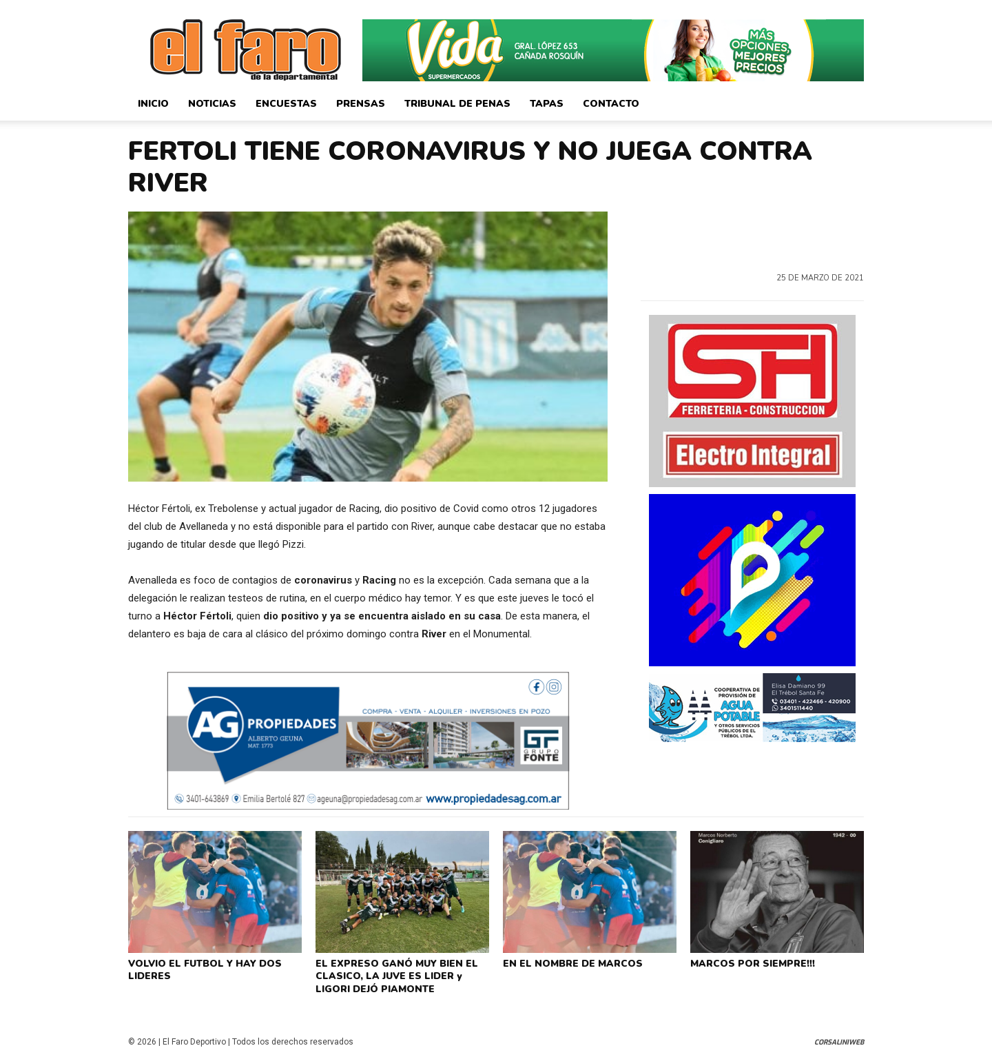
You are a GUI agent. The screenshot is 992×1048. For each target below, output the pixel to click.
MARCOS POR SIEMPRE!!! (749, 962)
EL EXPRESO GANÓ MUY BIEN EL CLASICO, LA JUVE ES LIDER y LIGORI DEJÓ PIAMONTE (402, 973)
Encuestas (286, 103)
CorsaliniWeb (839, 1035)
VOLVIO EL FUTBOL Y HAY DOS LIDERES (201, 968)
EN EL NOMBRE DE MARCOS (568, 962)
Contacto (611, 103)
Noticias (212, 103)
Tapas (547, 103)
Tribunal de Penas (457, 103)
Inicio (153, 103)
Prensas (360, 103)
